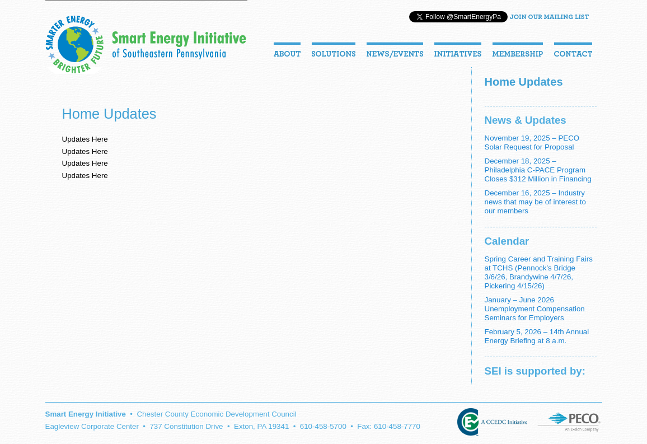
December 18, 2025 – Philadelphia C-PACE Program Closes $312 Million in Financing (538, 170)
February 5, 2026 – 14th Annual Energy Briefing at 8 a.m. (537, 336)
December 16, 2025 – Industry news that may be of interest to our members (536, 202)
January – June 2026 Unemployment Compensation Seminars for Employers (535, 309)
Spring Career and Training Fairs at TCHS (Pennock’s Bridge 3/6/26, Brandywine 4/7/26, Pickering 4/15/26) (539, 272)
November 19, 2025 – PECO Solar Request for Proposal (532, 142)
